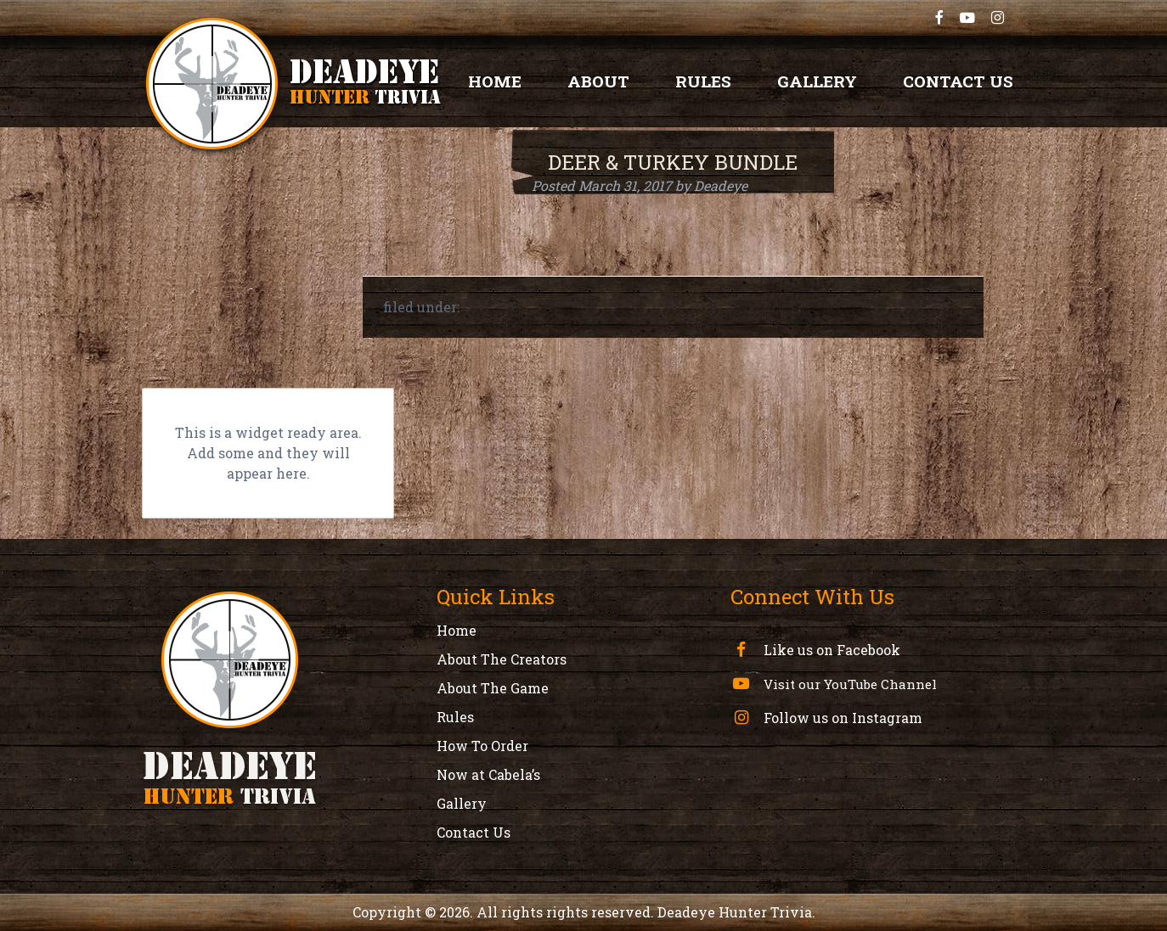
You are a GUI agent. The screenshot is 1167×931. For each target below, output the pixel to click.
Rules (703, 81)
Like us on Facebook (830, 650)
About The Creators (502, 659)
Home (494, 81)
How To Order (482, 745)
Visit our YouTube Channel (848, 684)
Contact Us (958, 81)
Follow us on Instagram (841, 717)
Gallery (817, 81)
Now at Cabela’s (488, 774)
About (598, 81)
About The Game (493, 688)
